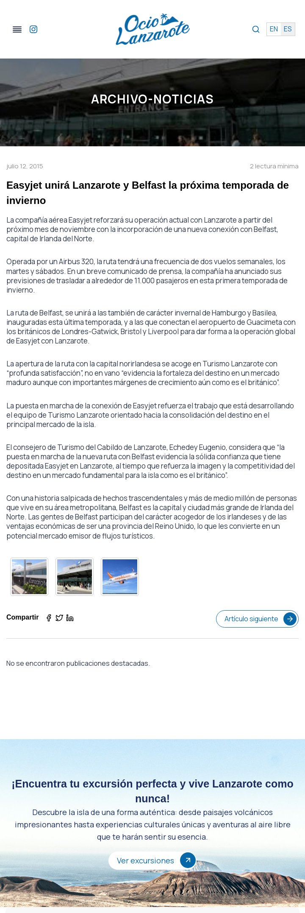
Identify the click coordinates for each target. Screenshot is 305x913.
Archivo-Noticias (152, 99)
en (273, 29)
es (287, 29)
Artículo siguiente (260, 618)
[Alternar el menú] (19, 29)
